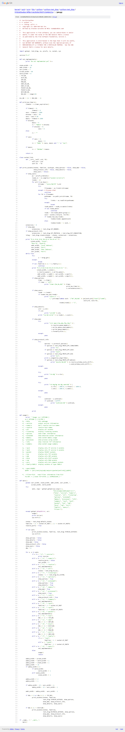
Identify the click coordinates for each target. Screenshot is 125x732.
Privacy (17, 729)
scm (28, 9)
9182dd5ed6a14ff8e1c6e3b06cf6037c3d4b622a (34, 12)
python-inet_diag (51, 9)
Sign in (121, 3)
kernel (17, 9)
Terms (23, 729)
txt (117, 729)
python (39, 9)
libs (33, 9)
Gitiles (12, 729)
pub (23, 9)
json (121, 729)
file (54, 17)
